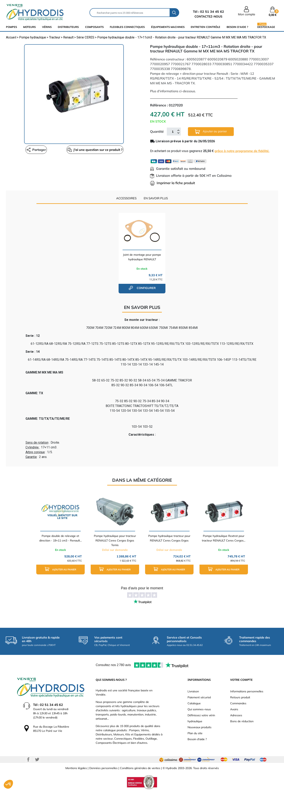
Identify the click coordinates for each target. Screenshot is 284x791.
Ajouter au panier (211, 131)
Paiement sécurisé (199, 697)
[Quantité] (173, 132)
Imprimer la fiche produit (172, 183)
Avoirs (234, 709)
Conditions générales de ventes (140, 768)
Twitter (37, 759)
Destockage (266, 26)
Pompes (11, 26)
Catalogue (194, 703)
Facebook (28, 759)
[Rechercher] (130, 13)
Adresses (236, 715)
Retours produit (240, 697)
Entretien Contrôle (205, 26)
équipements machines (168, 26)
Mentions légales (76, 768)
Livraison (193, 691)
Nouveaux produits (199, 727)
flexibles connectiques (127, 26)
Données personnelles (103, 768)
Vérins (47, 26)
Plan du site (195, 733)
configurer (142, 288)
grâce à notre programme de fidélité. (241, 151)
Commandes (238, 703)
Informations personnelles (246, 691)
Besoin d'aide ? (237, 26)
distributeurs (68, 26)
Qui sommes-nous (199, 709)
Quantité (157, 131)
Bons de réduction (242, 721)
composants (94, 26)
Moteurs (29, 26)
